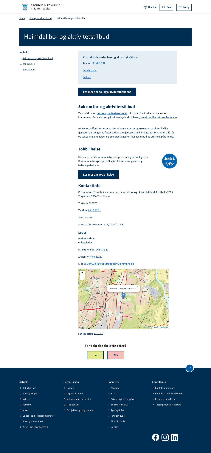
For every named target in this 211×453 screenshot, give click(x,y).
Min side (150, 7)
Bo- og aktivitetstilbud (40, 18)
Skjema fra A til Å (118, 404)
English (113, 427)
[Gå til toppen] (190, 368)
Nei (116, 355)
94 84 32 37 (102, 250)
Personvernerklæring (164, 399)
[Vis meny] (184, 7)
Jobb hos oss (27, 388)
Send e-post (90, 70)
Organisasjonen (73, 393)
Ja (95, 355)
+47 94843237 (94, 257)
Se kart (87, 77)
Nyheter (25, 399)
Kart (111, 393)
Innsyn (24, 410)
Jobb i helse (27, 64)
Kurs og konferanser (31, 421)
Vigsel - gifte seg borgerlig (33, 427)
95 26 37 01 (99, 63)
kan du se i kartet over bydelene (158, 117)
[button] (123, 296)
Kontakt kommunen (163, 388)
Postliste (25, 404)
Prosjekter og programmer (79, 410)
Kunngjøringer (28, 393)
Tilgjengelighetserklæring (166, 404)
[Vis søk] (166, 7)
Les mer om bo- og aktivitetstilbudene (107, 92)
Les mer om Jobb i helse (98, 175)
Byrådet (69, 388)
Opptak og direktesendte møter (36, 415)
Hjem (22, 18)
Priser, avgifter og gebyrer (122, 399)
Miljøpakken (71, 404)
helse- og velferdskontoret (112, 113)
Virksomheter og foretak (77, 399)
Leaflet (155, 328)
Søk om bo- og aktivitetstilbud (36, 58)
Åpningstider (116, 410)
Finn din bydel (116, 415)
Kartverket (164, 328)
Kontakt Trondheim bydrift (167, 393)
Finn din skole (116, 421)
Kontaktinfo (27, 69)
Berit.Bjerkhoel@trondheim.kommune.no (110, 264)
